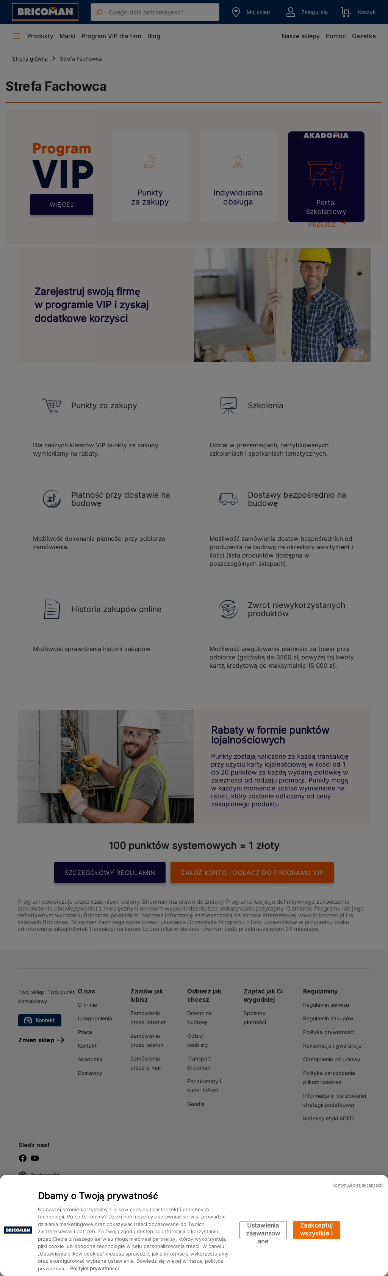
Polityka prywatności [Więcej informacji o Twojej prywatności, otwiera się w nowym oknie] (94, 1268)
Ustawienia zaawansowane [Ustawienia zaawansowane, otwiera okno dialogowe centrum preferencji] (263, 1230)
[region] (194, 1225)
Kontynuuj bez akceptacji (357, 1185)
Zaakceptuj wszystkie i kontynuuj (316, 1230)
